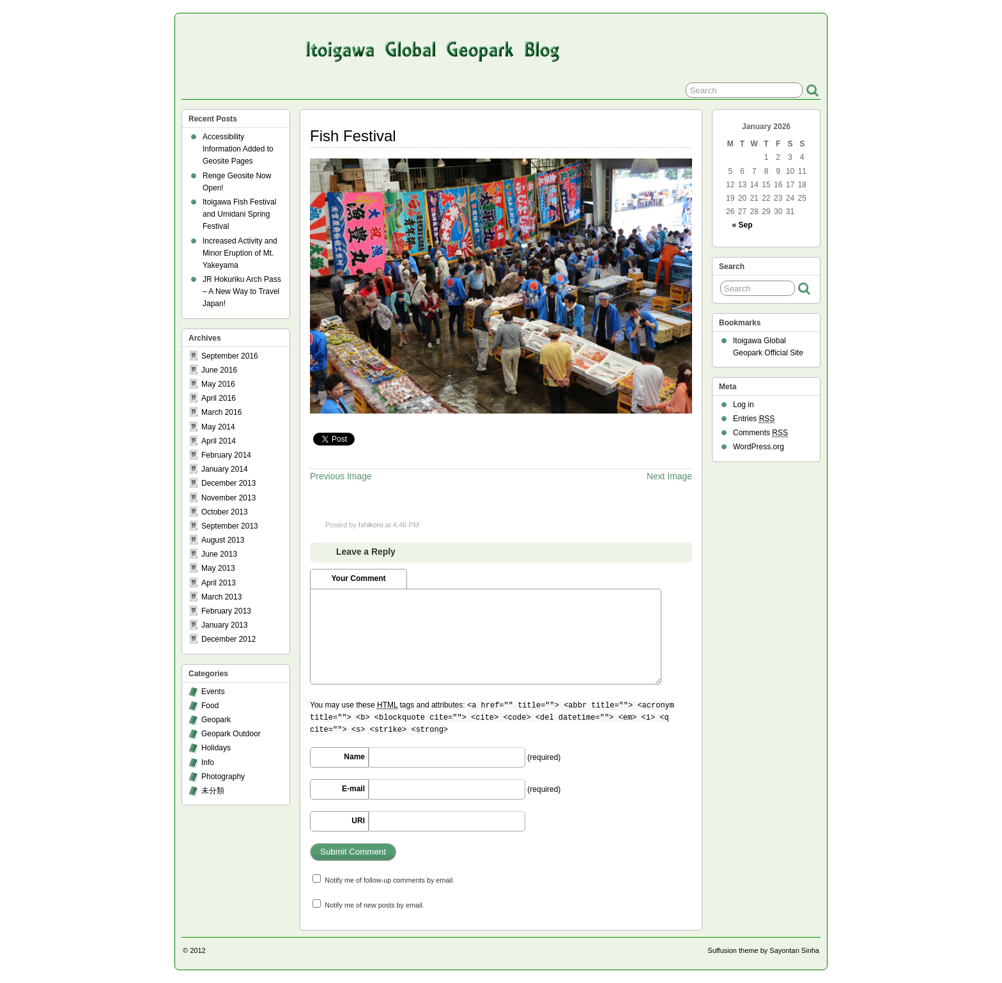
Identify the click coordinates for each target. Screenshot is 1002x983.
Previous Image (341, 476)
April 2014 (218, 441)
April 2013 (218, 582)
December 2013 (228, 483)
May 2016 (218, 384)
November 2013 (228, 497)
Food (210, 705)
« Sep (742, 225)
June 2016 (219, 370)
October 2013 (224, 511)
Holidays (216, 747)
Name (354, 756)
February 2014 (226, 455)
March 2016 (221, 412)
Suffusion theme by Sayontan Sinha (763, 950)
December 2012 (228, 639)
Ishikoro (370, 525)
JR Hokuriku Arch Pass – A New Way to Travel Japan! (242, 291)
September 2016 (229, 356)
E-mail (353, 788)
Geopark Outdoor (231, 733)
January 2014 (224, 469)
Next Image (669, 476)
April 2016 (218, 398)
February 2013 (226, 611)
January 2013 (224, 625)
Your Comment (358, 578)
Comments (760, 433)
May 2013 (218, 568)
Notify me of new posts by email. (374, 905)
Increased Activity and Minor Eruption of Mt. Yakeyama (240, 253)
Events (213, 691)
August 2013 (222, 540)
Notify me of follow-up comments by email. (389, 880)
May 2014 (218, 426)
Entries (754, 419)
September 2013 (229, 526)
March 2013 (221, 596)
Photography (223, 776)
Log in (743, 404)
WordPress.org (758, 446)
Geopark (216, 719)
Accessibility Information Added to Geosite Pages (238, 149)
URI (358, 820)
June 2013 (219, 554)
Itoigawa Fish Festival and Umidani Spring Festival (239, 214)
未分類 (212, 790)
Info (207, 762)
